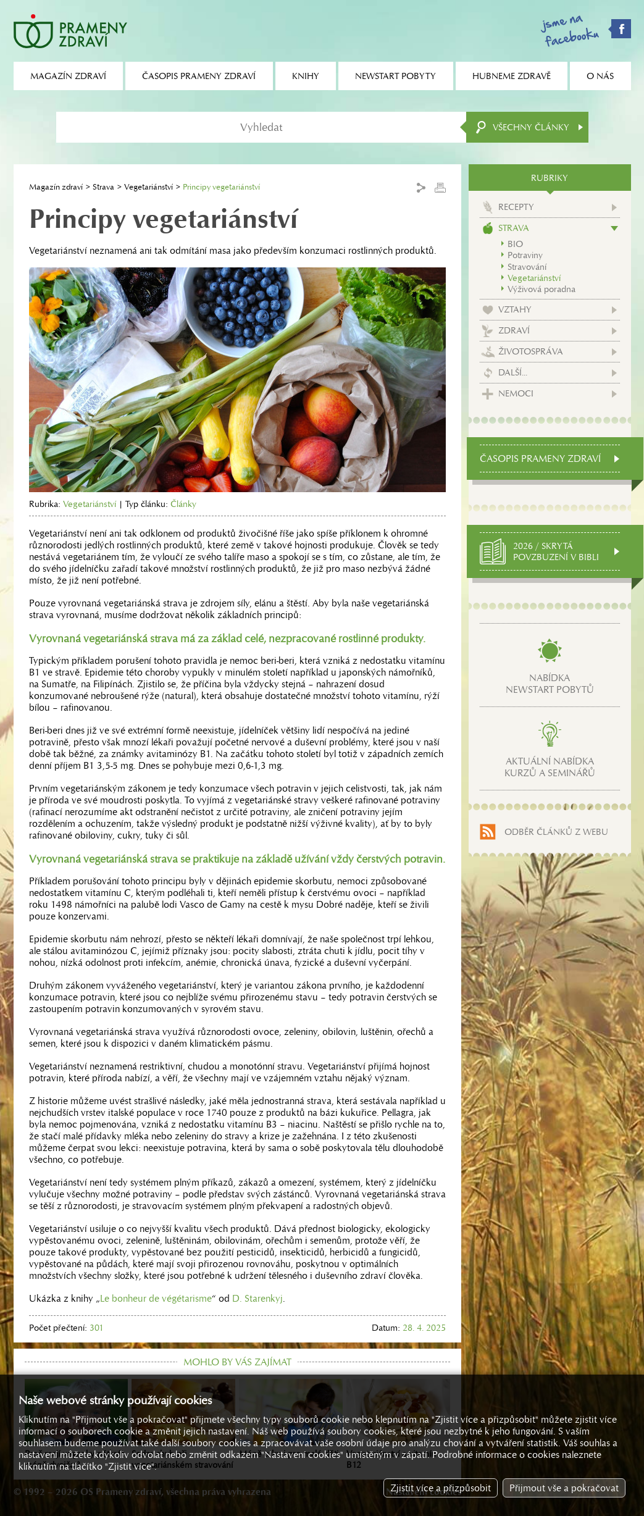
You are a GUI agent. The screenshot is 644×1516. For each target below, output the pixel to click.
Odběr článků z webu (556, 831)
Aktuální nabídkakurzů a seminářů (549, 767)
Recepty (516, 206)
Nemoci (515, 393)
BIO (515, 243)
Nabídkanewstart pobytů (550, 683)
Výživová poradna (541, 289)
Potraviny (525, 255)
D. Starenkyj (257, 1298)
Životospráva (530, 351)
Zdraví (514, 330)
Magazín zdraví (56, 187)
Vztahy (515, 309)
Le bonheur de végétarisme (156, 1298)
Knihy (305, 76)
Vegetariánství (148, 187)
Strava (103, 187)
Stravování (527, 266)
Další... (512, 372)
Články (183, 503)
